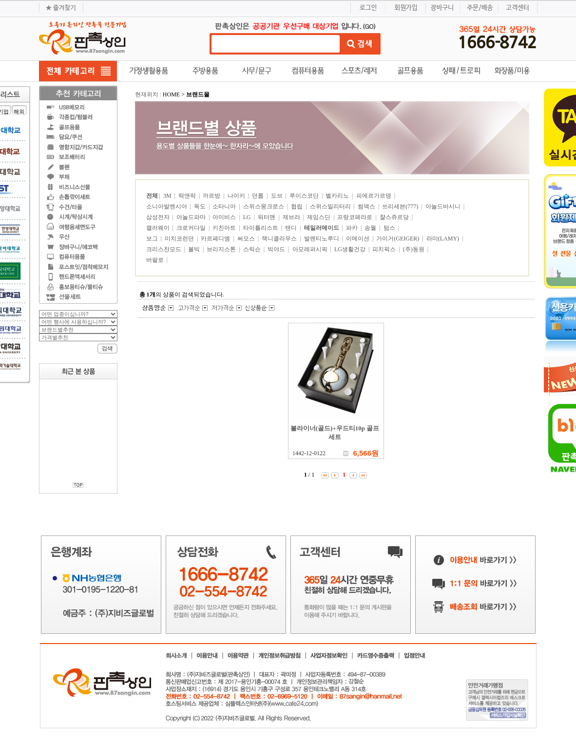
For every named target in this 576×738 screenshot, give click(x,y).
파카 (352, 227)
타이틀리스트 (261, 227)
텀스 (390, 227)
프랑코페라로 (355, 217)
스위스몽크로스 (264, 206)
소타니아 (224, 206)
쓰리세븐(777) (401, 206)
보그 (152, 238)
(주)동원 (414, 249)
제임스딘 (319, 217)
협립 (297, 206)
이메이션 (358, 238)
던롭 (258, 195)
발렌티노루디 (322, 238)
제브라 (292, 217)
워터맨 (267, 217)
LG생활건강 (350, 249)
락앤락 (187, 195)
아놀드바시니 (443, 206)
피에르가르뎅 (374, 195)
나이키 (237, 195)
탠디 (291, 227)
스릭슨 (252, 249)
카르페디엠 (216, 238)
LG (247, 217)
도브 (277, 195)
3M (168, 195)
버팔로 (155, 260)
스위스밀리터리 (331, 206)
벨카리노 (338, 195)
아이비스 (224, 217)
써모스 (246, 238)
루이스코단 (304, 195)
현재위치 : (149, 94)
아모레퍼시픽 (310, 249)
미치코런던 (180, 238)
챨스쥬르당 (395, 217)
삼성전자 (158, 217)
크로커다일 (191, 227)
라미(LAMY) (443, 238)
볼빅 (194, 249)
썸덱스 (367, 206)
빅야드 (277, 249)
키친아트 (224, 227)
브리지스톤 (222, 249)
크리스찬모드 (164, 249)
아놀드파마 (191, 217)
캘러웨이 (158, 227)
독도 (200, 206)
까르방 (212, 195)
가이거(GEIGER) (398, 238)
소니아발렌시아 (167, 206)
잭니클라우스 (280, 238)
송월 (371, 227)
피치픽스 (384, 249)
